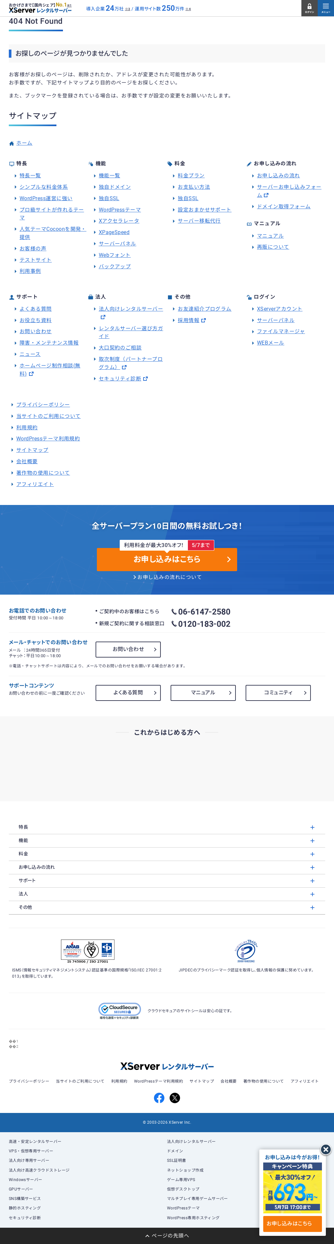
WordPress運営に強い (46, 198)
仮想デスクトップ (183, 1189)
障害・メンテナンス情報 (49, 343)
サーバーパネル (117, 244)
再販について (273, 247)
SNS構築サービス (25, 1198)
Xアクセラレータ (119, 221)
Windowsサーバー (25, 1179)
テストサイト (36, 260)
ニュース (30, 354)
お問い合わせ (36, 331)
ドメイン (175, 1151)
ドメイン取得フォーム (284, 207)
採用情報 (188, 320)
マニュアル (270, 236)
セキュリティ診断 (120, 379)
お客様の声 (33, 249)
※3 (127, 9)
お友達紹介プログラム (205, 309)
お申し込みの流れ (278, 176)
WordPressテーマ (120, 210)
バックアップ (115, 267)
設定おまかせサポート (205, 210)
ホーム (24, 143)
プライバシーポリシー (43, 405)
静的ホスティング (25, 1208)
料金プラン (191, 176)
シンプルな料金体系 (44, 187)
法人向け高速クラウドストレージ (39, 1170)
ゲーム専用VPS (181, 1179)
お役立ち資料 (36, 320)
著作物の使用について (43, 473)
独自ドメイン (115, 187)
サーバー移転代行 (199, 221)
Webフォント (115, 255)
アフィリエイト (35, 484)
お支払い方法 (194, 187)
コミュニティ (278, 692)
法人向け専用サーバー (29, 1160)
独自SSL (109, 198)
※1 (69, 5)
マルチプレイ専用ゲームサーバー (197, 1198)
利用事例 (30, 271)
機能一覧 (109, 176)
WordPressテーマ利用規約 (48, 439)
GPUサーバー (21, 1189)
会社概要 (27, 462)
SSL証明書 (176, 1160)
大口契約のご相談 (120, 348)
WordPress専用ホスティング (193, 1218)
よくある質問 (36, 309)
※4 (188, 9)
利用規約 (27, 428)
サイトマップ (32, 450)
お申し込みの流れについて (169, 577)
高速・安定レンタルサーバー (35, 1141)
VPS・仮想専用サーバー (31, 1151)
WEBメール (270, 343)
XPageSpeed (114, 232)
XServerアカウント (280, 309)
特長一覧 (30, 176)
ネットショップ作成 (185, 1170)
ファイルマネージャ (281, 331)
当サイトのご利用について (48, 416)
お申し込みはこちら (292, 1224)
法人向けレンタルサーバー (131, 309)
